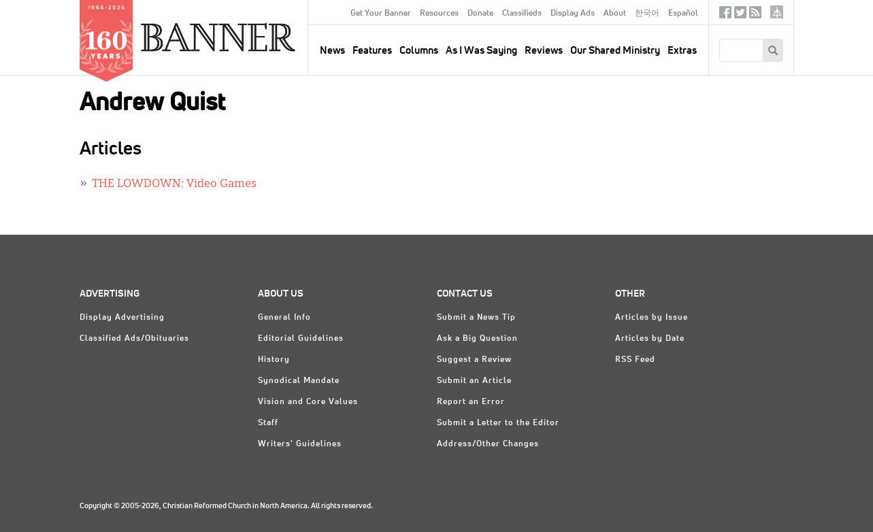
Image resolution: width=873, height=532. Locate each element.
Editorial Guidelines (301, 339)
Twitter (740, 15)
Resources (439, 14)
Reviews (544, 51)
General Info (284, 318)
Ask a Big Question (477, 339)
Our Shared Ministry (615, 51)
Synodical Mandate (299, 381)
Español (683, 14)
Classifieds (522, 14)
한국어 (647, 14)
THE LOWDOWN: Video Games (174, 184)
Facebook (725, 15)
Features (372, 51)
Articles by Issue (651, 318)
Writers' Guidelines (300, 444)
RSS (755, 15)
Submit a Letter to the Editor (498, 423)
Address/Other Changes (488, 444)
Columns (418, 51)
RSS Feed (635, 360)
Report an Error (471, 402)
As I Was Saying (481, 51)
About (615, 14)
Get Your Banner (380, 14)
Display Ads (572, 14)
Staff (268, 423)
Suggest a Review (474, 360)
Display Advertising (122, 318)
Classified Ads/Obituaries (134, 339)
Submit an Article (474, 381)
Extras (682, 51)
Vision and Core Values (308, 402)
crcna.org (776, 11)
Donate (480, 14)
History (274, 360)
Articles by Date (650, 339)
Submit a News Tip (476, 318)
